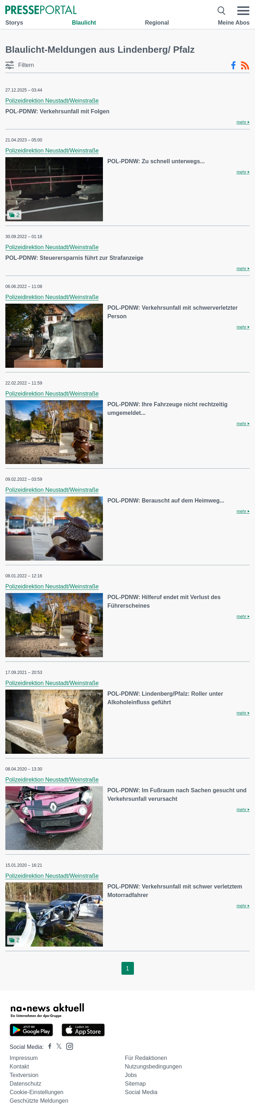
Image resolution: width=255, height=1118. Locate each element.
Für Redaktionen (146, 1058)
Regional (157, 23)
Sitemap (135, 1084)
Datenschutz (25, 1084)
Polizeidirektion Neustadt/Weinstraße (52, 101)
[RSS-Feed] (245, 65)
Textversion (24, 1075)
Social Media (141, 1092)
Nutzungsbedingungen (153, 1066)
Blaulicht (84, 23)
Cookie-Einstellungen (36, 1092)
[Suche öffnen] (221, 11)
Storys (14, 23)
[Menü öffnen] (243, 11)
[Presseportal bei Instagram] (67, 1046)
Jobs (131, 1075)
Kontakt (19, 1066)
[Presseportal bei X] (57, 1047)
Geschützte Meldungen (39, 1101)
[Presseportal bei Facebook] (48, 1047)
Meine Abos (234, 23)
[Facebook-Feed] (233, 65)
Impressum (24, 1058)
